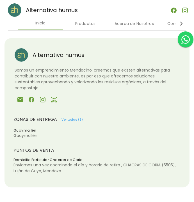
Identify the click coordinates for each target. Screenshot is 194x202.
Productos (85, 23)
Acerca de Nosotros (134, 23)
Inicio (40, 23)
